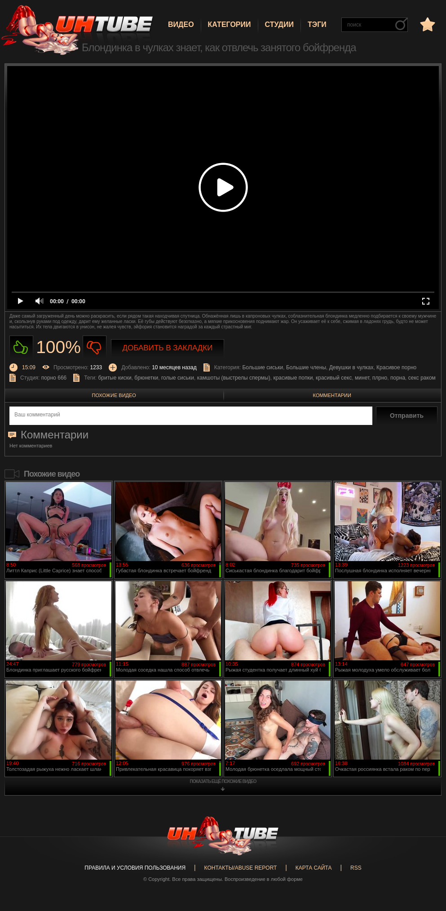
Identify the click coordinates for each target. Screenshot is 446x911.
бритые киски (114, 378)
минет (362, 378)
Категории (229, 24)
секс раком (422, 378)
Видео (181, 24)
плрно (379, 378)
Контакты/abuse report (240, 868)
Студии (279, 24)
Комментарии (332, 395)
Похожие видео (114, 395)
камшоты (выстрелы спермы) (233, 378)
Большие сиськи (262, 367)
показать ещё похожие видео (223, 781)
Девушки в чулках (351, 367)
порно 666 (54, 378)
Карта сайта (314, 868)
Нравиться (21, 347)
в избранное (427, 24)
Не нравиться (94, 347)
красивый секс (334, 378)
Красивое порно (396, 367)
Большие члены (306, 367)
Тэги (317, 24)
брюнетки (146, 378)
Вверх (426, 856)
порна (397, 378)
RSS (356, 868)
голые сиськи (177, 378)
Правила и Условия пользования (134, 868)
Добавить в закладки (168, 348)
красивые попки (293, 378)
